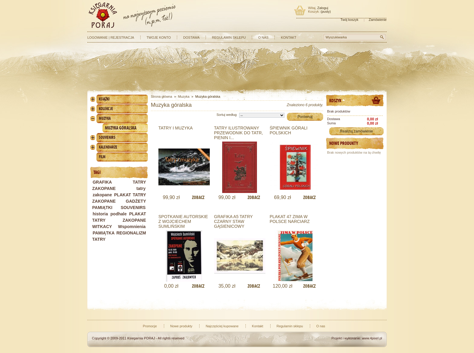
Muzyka (105, 118)
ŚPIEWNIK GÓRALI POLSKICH (288, 130)
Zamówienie (378, 19)
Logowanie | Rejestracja (110, 37)
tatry (140, 188)
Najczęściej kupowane (222, 326)
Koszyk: (314, 11)
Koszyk (335, 100)
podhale (118, 213)
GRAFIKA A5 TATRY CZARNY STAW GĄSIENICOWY (233, 221)
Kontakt (288, 37)
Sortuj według (226, 114)
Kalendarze (108, 147)
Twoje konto (159, 37)
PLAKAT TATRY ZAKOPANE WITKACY (119, 220)
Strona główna (161, 96)
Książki (104, 99)
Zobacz (198, 197)
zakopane (102, 194)
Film (102, 156)
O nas (263, 37)
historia (100, 213)
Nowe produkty (343, 143)
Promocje (150, 326)
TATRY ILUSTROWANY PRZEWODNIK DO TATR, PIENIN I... (238, 133)
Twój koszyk (349, 19)
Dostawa (191, 37)
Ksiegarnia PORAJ (141, 338)
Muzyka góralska (120, 128)
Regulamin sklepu (229, 37)
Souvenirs (107, 137)
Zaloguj (322, 8)
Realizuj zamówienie (356, 131)
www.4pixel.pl (372, 338)
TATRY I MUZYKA (175, 128)
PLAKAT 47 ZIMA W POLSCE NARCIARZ (290, 219)
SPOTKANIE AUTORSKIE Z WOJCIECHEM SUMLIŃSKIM (183, 221)
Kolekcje (106, 108)
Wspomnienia (132, 226)
